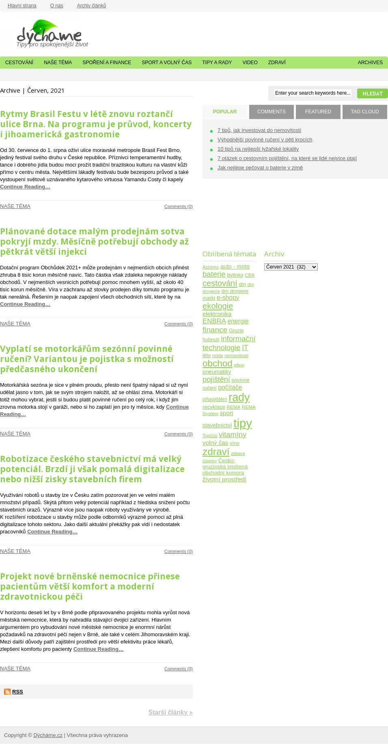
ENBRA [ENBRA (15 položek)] (214, 321)
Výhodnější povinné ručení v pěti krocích (265, 140)
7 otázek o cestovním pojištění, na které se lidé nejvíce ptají (287, 158)
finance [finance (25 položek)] (215, 329)
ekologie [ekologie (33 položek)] (218, 305)
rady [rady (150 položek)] (239, 397)
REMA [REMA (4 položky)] (234, 407)
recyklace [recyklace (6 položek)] (214, 407)
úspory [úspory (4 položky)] (210, 460)
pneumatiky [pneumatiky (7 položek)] (217, 372)
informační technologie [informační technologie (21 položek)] (229, 343)
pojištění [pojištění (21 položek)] (216, 379)
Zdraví (277, 62)
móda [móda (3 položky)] (217, 355)
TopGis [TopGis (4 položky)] (210, 435)
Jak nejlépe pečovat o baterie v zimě (260, 168)
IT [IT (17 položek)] (245, 348)
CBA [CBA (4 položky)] (249, 274)
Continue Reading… (25, 187)
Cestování (19, 62)
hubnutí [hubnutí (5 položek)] (211, 339)
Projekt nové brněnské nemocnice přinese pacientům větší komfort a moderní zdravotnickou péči (90, 586)
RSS (17, 692)
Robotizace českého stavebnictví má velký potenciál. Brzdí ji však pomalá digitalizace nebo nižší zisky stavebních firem (92, 469)
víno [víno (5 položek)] (234, 443)
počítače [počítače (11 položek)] (230, 387)
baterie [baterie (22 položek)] (214, 274)
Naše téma (58, 62)
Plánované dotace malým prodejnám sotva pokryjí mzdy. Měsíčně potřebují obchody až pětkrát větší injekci (94, 241)
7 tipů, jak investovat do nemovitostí (259, 130)
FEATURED (318, 112)
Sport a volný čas (167, 62)
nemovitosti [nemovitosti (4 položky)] (236, 355)
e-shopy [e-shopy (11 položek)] (228, 297)
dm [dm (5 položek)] (242, 284)
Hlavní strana (22, 6)
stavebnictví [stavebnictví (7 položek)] (217, 426)
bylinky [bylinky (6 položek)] (235, 275)
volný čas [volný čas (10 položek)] (215, 442)
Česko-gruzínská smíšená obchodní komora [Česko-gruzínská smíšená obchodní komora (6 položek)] (225, 466)
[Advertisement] (228, 219)
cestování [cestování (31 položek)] (220, 283)
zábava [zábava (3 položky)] (238, 453)
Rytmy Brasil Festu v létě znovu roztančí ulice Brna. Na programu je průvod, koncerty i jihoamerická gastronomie (96, 124)
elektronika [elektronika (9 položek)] (217, 314)
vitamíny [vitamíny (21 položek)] (232, 434)
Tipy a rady (217, 62)
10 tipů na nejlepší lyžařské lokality (258, 149)
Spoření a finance (106, 62)
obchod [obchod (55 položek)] (218, 363)
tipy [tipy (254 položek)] (242, 423)
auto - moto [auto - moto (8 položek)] (235, 266)
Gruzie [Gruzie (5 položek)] (236, 331)
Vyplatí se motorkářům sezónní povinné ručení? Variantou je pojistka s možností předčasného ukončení (87, 359)
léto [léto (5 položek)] (207, 355)
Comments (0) (178, 206)
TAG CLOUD (365, 112)
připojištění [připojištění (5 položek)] (215, 399)
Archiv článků (91, 6)
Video (249, 62)
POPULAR (225, 112)
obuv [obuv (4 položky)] (239, 364)
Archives (370, 62)
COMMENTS (271, 112)
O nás (56, 6)
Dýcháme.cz (40, 32)
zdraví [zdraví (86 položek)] (216, 451)
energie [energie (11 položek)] (238, 321)
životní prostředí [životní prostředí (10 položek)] (224, 479)
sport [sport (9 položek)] (226, 413)
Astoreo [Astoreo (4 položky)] (211, 266)
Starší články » (171, 712)
